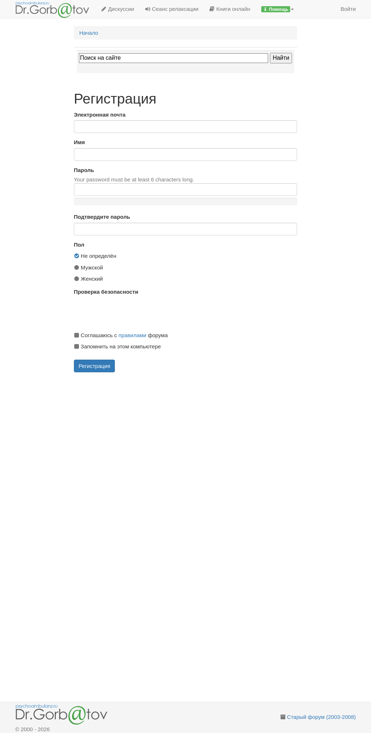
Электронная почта (100, 115)
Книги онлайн (229, 9)
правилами (132, 335)
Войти (348, 9)
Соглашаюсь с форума (121, 335)
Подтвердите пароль (102, 217)
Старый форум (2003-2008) (321, 717)
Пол (79, 245)
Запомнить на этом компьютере (117, 346)
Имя (79, 142)
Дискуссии (117, 9)
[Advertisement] (194, 428)
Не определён (95, 256)
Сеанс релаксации (172, 9)
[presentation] (129, 312)
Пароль (84, 170)
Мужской (88, 267)
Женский (88, 279)
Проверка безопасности (106, 292)
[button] (277, 9)
